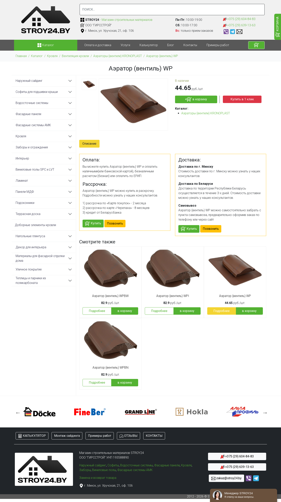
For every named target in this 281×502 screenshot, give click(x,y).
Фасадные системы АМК (33, 125)
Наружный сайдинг (29, 81)
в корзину (124, 311)
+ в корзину (196, 99)
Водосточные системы (32, 103)
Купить (93, 223)
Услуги (125, 45)
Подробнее (97, 311)
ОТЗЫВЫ (128, 436)
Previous (17, 412)
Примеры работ (217, 45)
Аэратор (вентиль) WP (162, 56)
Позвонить (115, 223)
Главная (21, 56)
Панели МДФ (25, 192)
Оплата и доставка (97, 45)
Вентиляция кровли (75, 56)
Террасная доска (28, 214)
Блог (170, 45)
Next (264, 412)
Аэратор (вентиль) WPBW (110, 296)
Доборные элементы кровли (35, 225)
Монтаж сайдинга (67, 436)
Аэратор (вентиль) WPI (172, 296)
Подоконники (25, 203)
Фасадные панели (28, 114)
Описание (89, 143)
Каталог (37, 56)
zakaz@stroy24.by (226, 478)
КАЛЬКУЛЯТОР (32, 436)
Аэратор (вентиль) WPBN (110, 367)
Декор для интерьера (31, 247)
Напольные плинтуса (30, 236)
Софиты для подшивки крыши (37, 92)
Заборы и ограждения (32, 147)
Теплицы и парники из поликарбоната (31, 280)
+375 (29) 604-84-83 (239, 19)
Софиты (113, 465)
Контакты (190, 45)
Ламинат (22, 180)
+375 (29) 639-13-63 (239, 25)
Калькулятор (149, 45)
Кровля (52, 56)
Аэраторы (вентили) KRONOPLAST (117, 56)
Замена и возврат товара (97, 478)
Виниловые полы (104, 470)
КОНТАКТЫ (154, 436)
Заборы (85, 470)
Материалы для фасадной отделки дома (40, 258)
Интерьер (22, 158)
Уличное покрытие (29, 269)
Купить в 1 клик (242, 99)
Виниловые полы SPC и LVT (35, 169)
